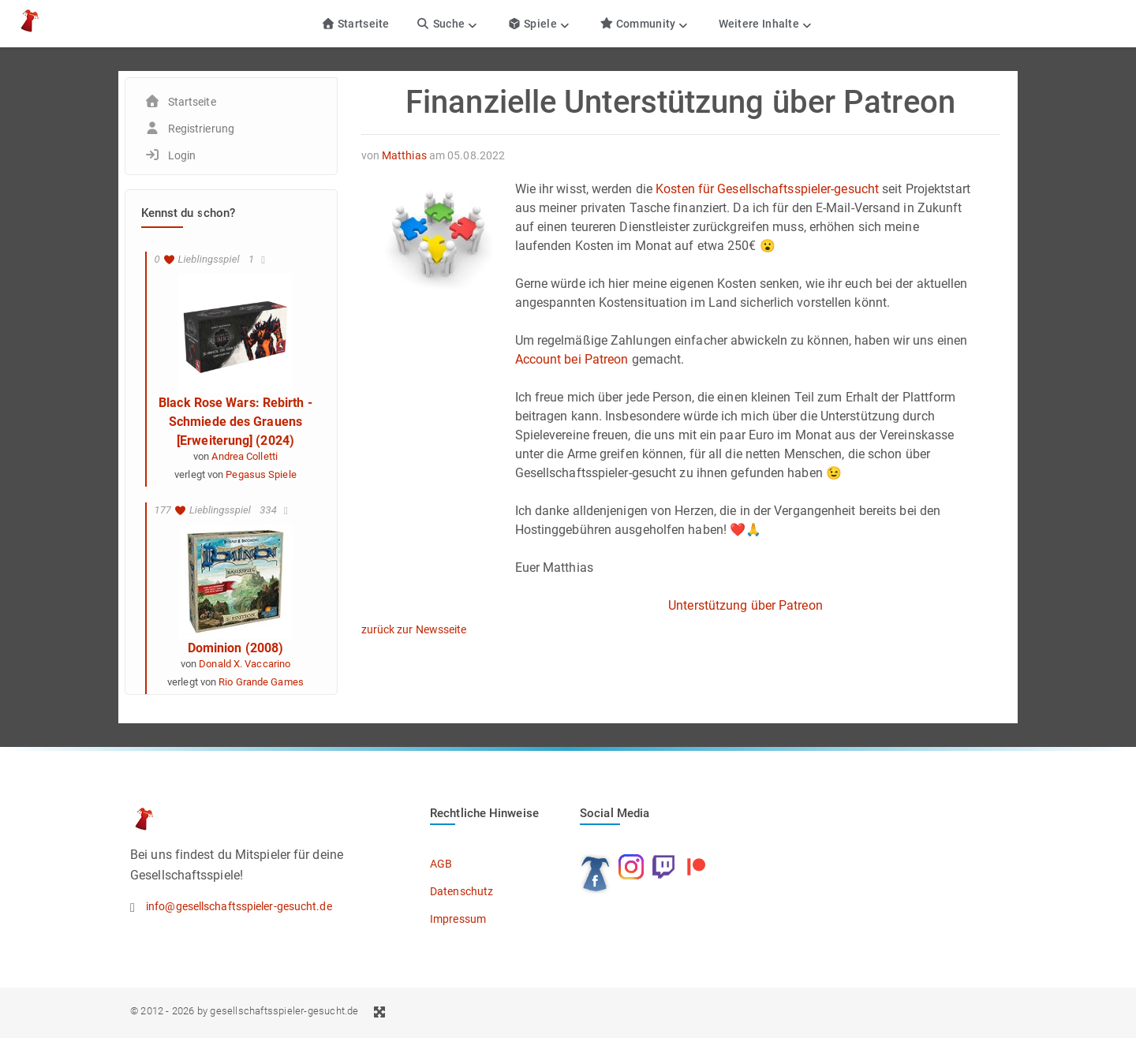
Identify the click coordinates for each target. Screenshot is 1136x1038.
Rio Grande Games (261, 682)
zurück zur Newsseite (414, 629)
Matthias (404, 155)
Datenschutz (461, 891)
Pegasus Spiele (261, 474)
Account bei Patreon (572, 359)
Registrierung (201, 128)
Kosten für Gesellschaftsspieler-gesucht (767, 188)
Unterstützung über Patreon (745, 605)
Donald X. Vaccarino (244, 664)
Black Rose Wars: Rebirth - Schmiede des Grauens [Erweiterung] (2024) (235, 421)
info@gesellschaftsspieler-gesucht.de (239, 906)
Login (182, 155)
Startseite (355, 23)
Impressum (458, 919)
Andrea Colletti (244, 456)
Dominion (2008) (236, 647)
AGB (441, 863)
